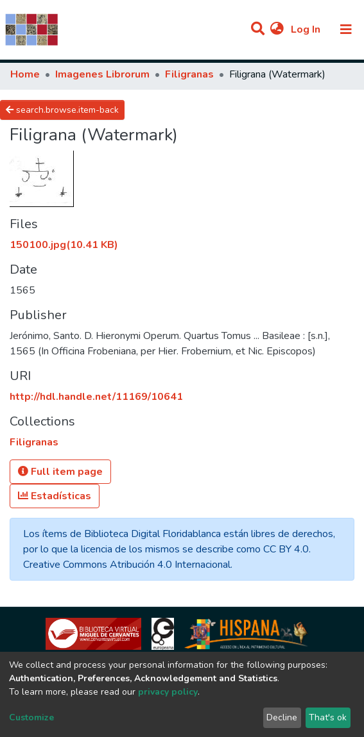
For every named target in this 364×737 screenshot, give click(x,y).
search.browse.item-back (62, 110)
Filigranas (189, 74)
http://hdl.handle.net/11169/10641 (96, 397)
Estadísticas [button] (54, 496)
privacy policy (168, 692)
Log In (307, 29)
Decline (281, 717)
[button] (277, 29)
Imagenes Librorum (102, 74)
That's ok (328, 717)
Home (25, 74)
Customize (31, 717)
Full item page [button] (60, 472)
